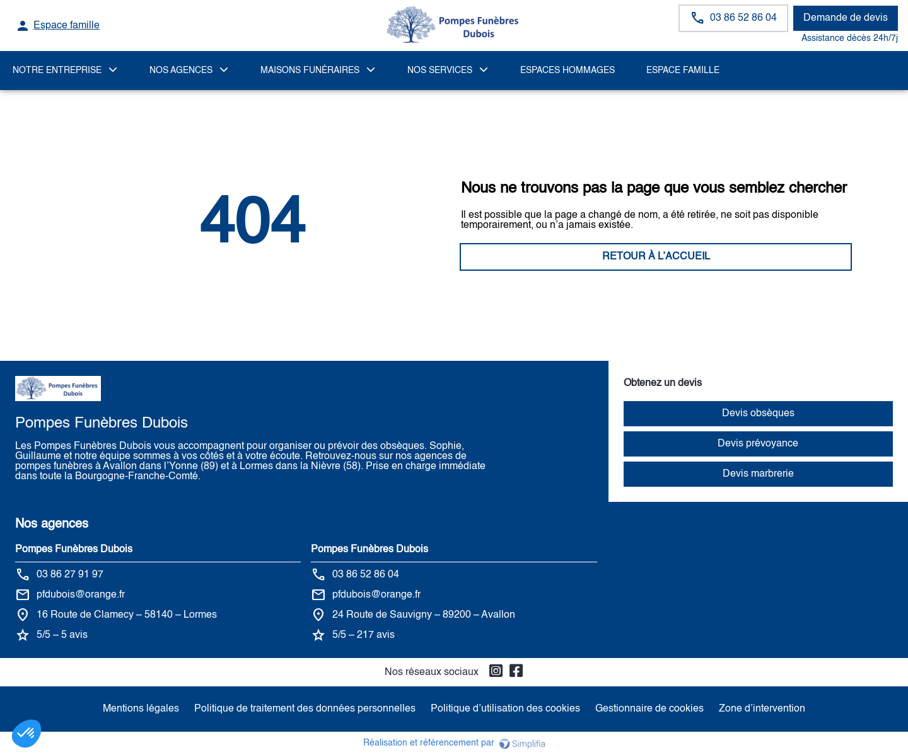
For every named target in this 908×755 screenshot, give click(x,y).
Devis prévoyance (758, 444)
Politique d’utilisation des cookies (505, 709)
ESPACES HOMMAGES (567, 70)
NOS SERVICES (439, 70)
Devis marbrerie (758, 474)
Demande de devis (845, 18)
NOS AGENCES (180, 70)
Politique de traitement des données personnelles (305, 709)
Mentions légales (141, 709)
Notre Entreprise (57, 70)
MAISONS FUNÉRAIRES (309, 70)
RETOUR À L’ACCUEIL (252, 257)
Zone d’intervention (762, 709)
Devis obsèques (758, 414)
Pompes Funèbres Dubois (73, 550)
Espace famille (682, 70)
